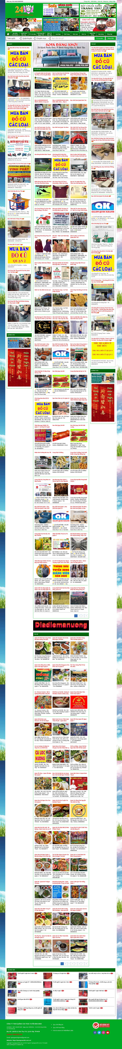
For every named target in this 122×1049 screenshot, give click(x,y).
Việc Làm (75, 34)
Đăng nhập (112, 1)
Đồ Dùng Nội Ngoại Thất (41, 34)
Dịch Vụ (84, 34)
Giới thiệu (93, 1)
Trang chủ (86, 1)
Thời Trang (67, 34)
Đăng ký (105, 1)
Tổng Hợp (109, 34)
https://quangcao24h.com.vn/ (22, 1040)
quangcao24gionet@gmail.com (20, 1037)
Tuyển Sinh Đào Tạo (24, 34)
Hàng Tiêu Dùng (92, 34)
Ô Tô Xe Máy (32, 34)
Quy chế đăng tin (58, 1024)
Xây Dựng (101, 34)
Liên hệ (100, 1)
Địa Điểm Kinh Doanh (15, 34)
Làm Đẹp (58, 34)
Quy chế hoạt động (58, 1027)
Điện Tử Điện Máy (49, 34)
